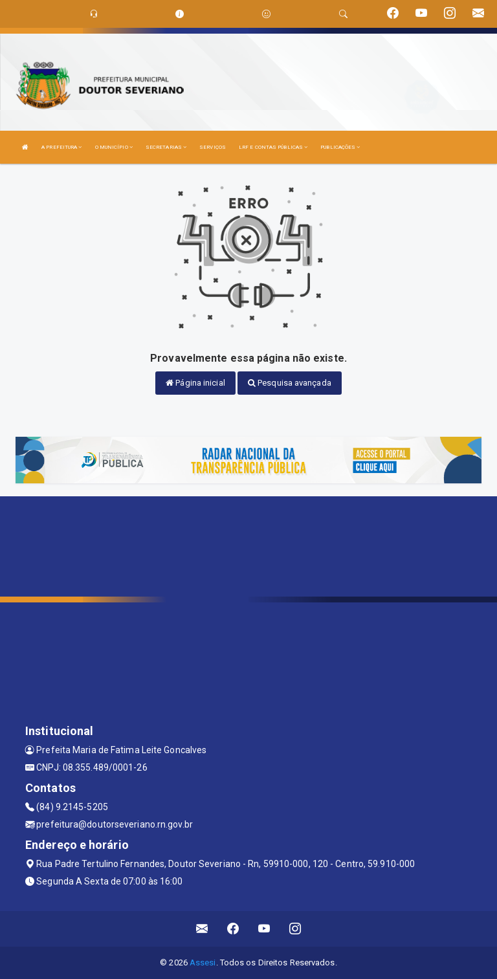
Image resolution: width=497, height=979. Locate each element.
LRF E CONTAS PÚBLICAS (273, 147)
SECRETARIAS (166, 147)
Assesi (203, 962)
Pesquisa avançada (289, 383)
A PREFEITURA (61, 147)
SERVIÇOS (212, 147)
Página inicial (195, 383)
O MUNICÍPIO (114, 147)
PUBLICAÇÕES (340, 147)
